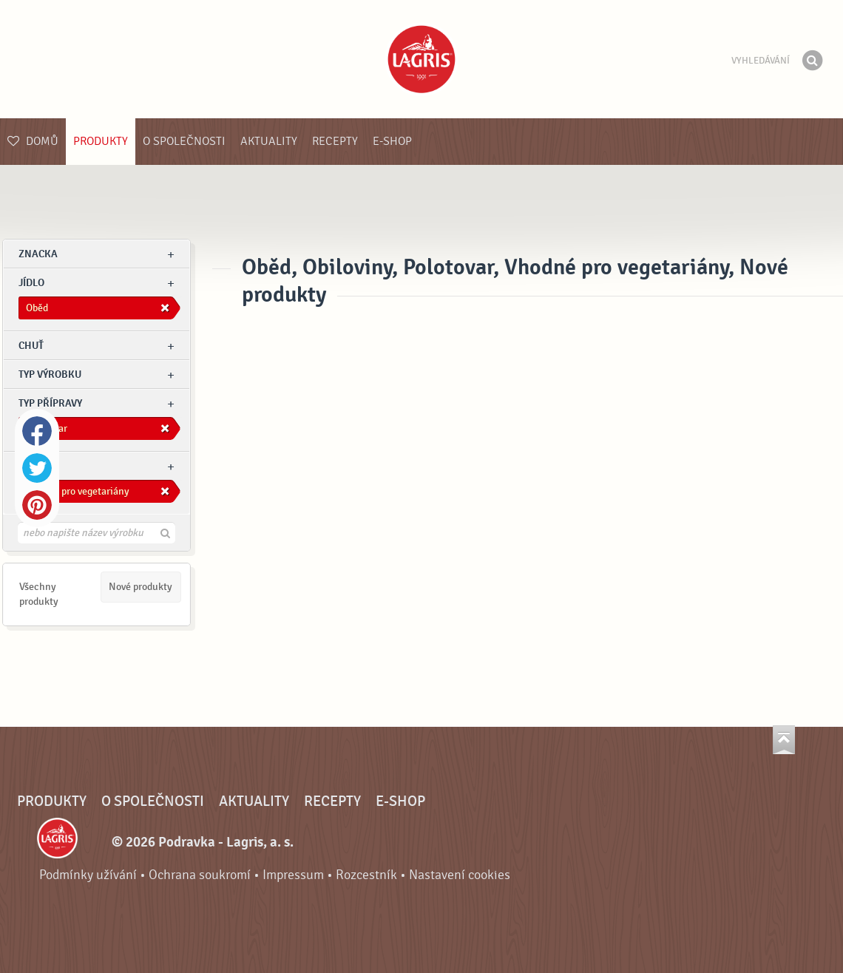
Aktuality (268, 141)
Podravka (421, 59)
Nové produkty (140, 586)
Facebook (37, 431)
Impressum (293, 875)
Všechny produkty (38, 594)
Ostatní (38, 466)
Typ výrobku (49, 374)
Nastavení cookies (459, 875)
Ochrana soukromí (200, 875)
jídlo (31, 283)
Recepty (335, 141)
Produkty (100, 141)
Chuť (31, 345)
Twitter (37, 468)
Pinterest (37, 505)
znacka (38, 254)
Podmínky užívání (88, 875)
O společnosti (184, 141)
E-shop (392, 141)
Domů (32, 141)
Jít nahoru (784, 739)
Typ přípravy (50, 403)
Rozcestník (366, 875)
